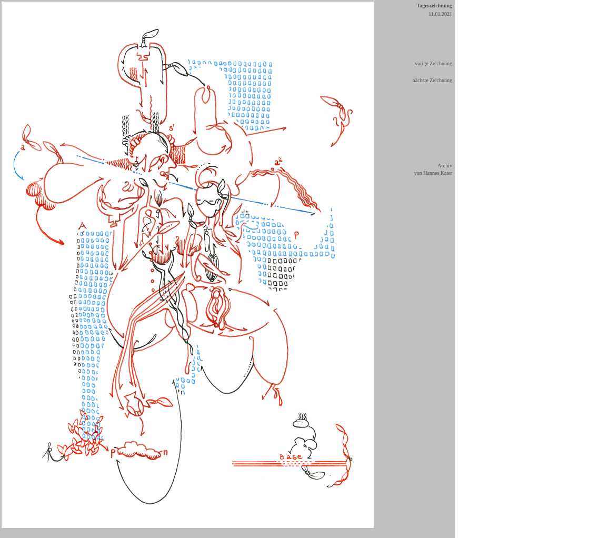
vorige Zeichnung (433, 63)
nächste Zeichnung (432, 80)
